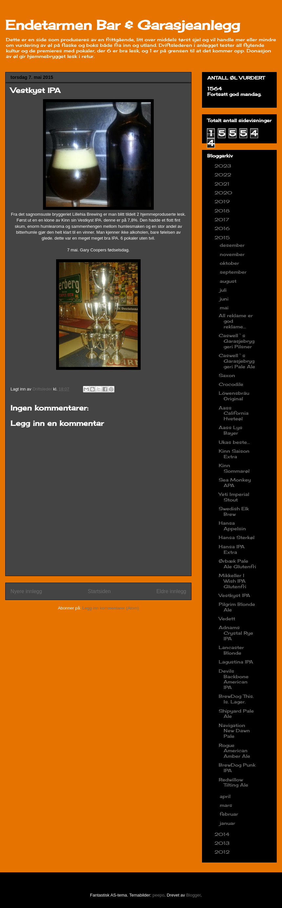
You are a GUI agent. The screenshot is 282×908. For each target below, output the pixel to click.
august (229, 281)
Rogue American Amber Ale (234, 750)
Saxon (227, 375)
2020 (224, 192)
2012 (222, 852)
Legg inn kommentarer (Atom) (110, 608)
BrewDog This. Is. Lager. (236, 698)
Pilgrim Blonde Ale (237, 606)
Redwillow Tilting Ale (233, 782)
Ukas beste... (234, 442)
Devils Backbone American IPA (234, 679)
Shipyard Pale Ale (236, 713)
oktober (230, 263)
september (234, 272)
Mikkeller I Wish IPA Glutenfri (232, 580)
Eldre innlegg (171, 591)
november (233, 254)
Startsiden (99, 591)
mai (225, 307)
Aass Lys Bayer (230, 430)
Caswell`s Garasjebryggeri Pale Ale (237, 361)
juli (224, 290)
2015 (223, 237)
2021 (222, 184)
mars (227, 805)
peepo (158, 895)
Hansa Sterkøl (236, 537)
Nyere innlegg (26, 591)
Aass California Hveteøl (234, 413)
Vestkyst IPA (234, 595)
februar (230, 814)
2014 (222, 834)
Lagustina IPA (236, 661)
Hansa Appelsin (232, 525)
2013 (222, 843)
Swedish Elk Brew (234, 511)
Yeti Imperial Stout (234, 496)
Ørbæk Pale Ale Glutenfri (237, 563)
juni (225, 298)
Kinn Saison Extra (234, 453)
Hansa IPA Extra (232, 549)
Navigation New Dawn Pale (234, 730)
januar (228, 823)
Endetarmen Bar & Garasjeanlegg (122, 25)
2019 (223, 201)
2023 (223, 166)
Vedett (227, 618)
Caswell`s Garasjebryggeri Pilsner (236, 341)
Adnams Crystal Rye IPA (236, 633)
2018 (222, 210)
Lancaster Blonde (231, 650)
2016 (223, 228)
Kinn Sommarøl (234, 468)
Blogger (193, 895)
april (226, 796)
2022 (223, 174)
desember (233, 245)
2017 (222, 219)
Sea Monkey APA (235, 482)
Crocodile (231, 384)
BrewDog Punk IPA (237, 767)
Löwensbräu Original (234, 395)
